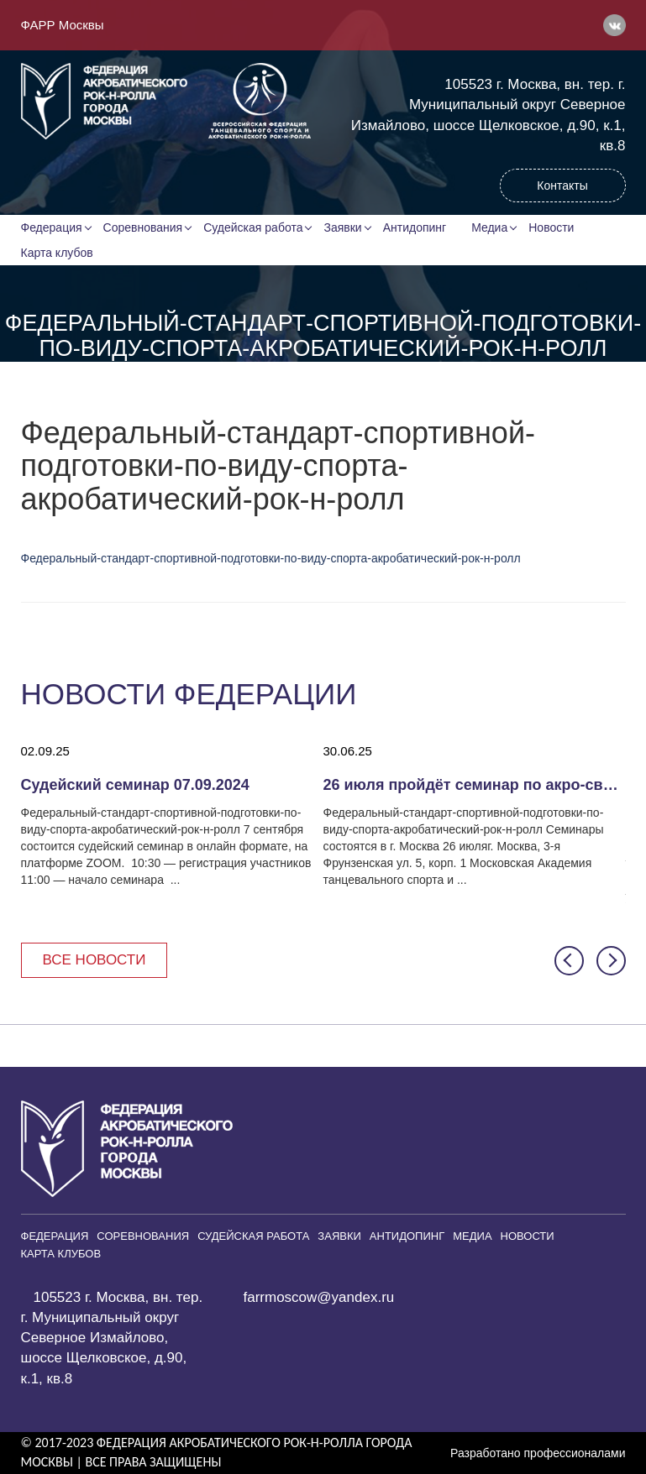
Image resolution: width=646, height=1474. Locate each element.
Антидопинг (415, 227)
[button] (569, 960)
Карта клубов (57, 252)
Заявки (342, 227)
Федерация (51, 227)
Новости (551, 227)
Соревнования (143, 227)
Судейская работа (252, 227)
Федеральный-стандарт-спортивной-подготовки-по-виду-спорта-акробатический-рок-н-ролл (271, 558)
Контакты (562, 185)
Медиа (489, 227)
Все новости (94, 960)
